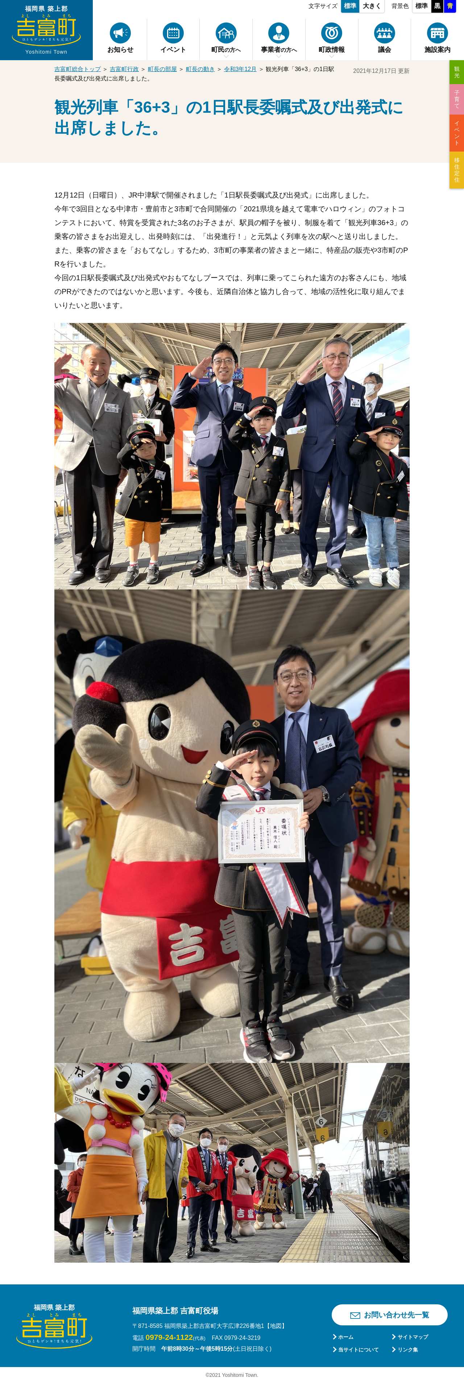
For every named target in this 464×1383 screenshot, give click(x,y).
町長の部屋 (162, 69)
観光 (457, 72)
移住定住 (457, 170)
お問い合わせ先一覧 (396, 1315)
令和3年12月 (240, 69)
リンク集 (408, 1350)
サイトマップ (413, 1337)
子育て (457, 99)
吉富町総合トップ (77, 69)
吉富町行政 (124, 69)
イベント (457, 133)
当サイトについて (358, 1350)
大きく (372, 6)
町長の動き (200, 69)
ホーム (345, 1337)
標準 (350, 6)
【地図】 (275, 1326)
